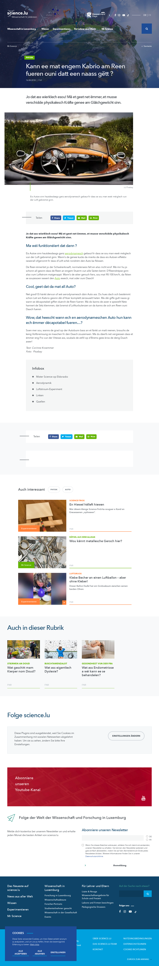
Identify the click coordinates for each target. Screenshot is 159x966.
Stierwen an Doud (18, 663)
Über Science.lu (109, 937)
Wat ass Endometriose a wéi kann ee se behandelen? (98, 671)
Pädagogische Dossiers (93, 905)
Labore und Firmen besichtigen (98, 900)
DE (144, 15)
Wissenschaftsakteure (55, 897)
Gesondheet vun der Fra (97, 663)
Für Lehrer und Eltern (86, 28)
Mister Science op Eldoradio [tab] (52, 377)
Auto (67, 489)
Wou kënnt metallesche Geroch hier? (95, 541)
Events (48, 915)
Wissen (45, 28)
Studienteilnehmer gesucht (58, 906)
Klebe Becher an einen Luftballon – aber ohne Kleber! (97, 579)
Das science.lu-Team (111, 942)
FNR (40, 80)
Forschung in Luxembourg (58, 893)
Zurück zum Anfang (139, 956)
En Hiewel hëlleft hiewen (86, 504)
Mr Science (107, 28)
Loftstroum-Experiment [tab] (49, 389)
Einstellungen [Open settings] (58, 952)
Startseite (147, 46)
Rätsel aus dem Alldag (82, 537)
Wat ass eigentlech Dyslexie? (58, 669)
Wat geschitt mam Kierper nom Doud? (21, 669)
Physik (53, 489)
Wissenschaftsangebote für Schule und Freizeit (95, 895)
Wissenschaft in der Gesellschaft (61, 910)
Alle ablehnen (40, 952)
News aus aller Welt (20, 895)
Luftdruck (75, 573)
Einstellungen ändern (126, 735)
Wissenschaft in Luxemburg (22, 28)
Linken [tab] (40, 395)
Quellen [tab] (40, 401)
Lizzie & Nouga (89, 889)
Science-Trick (77, 500)
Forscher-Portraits (53, 902)
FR (149, 15)
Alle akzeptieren (21, 952)
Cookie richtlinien (137, 947)
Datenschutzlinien (137, 942)
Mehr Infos (34, 944)
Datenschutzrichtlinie (94, 854)
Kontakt (105, 947)
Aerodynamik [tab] (43, 383)
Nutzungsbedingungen (140, 937)
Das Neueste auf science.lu (17, 886)
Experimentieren (61, 28)
